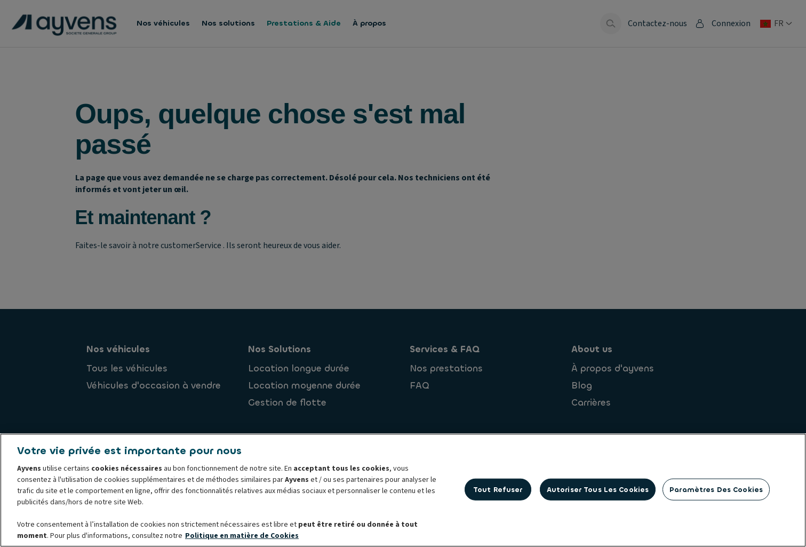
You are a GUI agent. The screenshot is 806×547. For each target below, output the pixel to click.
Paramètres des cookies (716, 491)
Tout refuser (498, 491)
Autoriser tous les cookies (598, 491)
